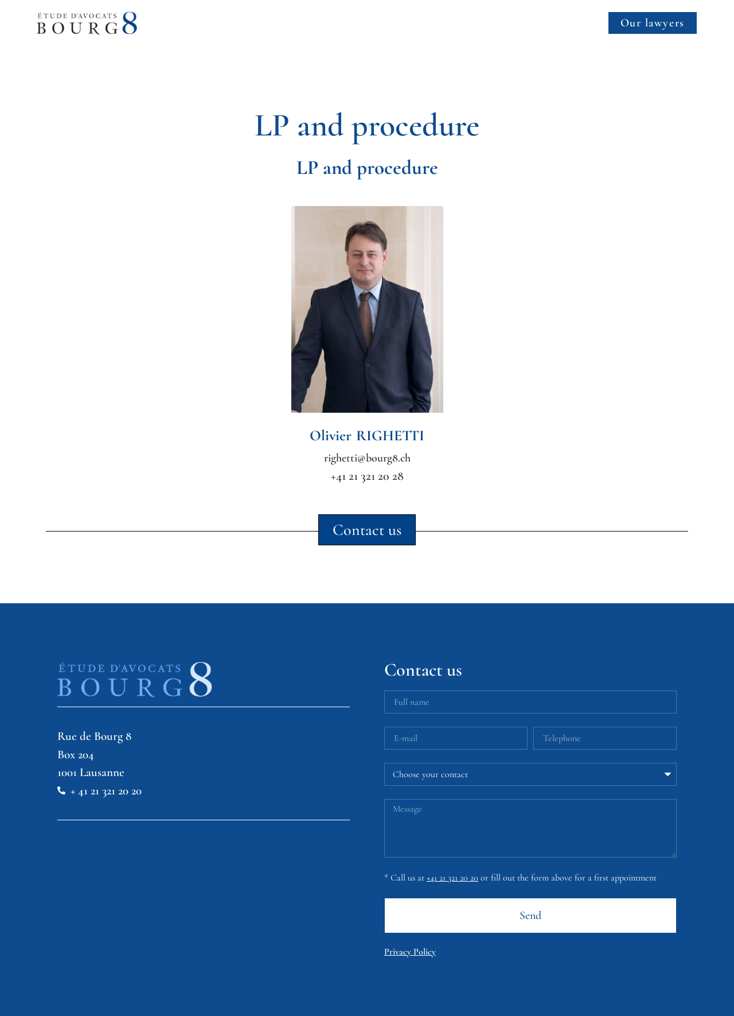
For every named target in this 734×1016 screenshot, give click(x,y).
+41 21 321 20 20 (452, 877)
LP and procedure (367, 168)
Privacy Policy (410, 951)
